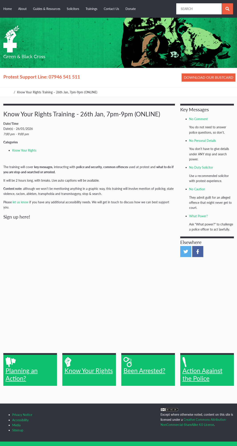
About (22, 9)
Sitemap (17, 430)
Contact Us (111, 9)
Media (16, 425)
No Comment (198, 119)
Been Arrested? (144, 365)
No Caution (197, 189)
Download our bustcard (208, 77)
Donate (130, 9)
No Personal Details (202, 140)
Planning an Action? (22, 369)
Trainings (91, 9)
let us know (20, 202)
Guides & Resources (46, 9)
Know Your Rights (24, 150)
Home (7, 9)
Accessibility (20, 420)
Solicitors (73, 9)
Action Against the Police (202, 369)
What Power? (198, 216)
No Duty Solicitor (201, 167)
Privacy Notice (22, 415)
